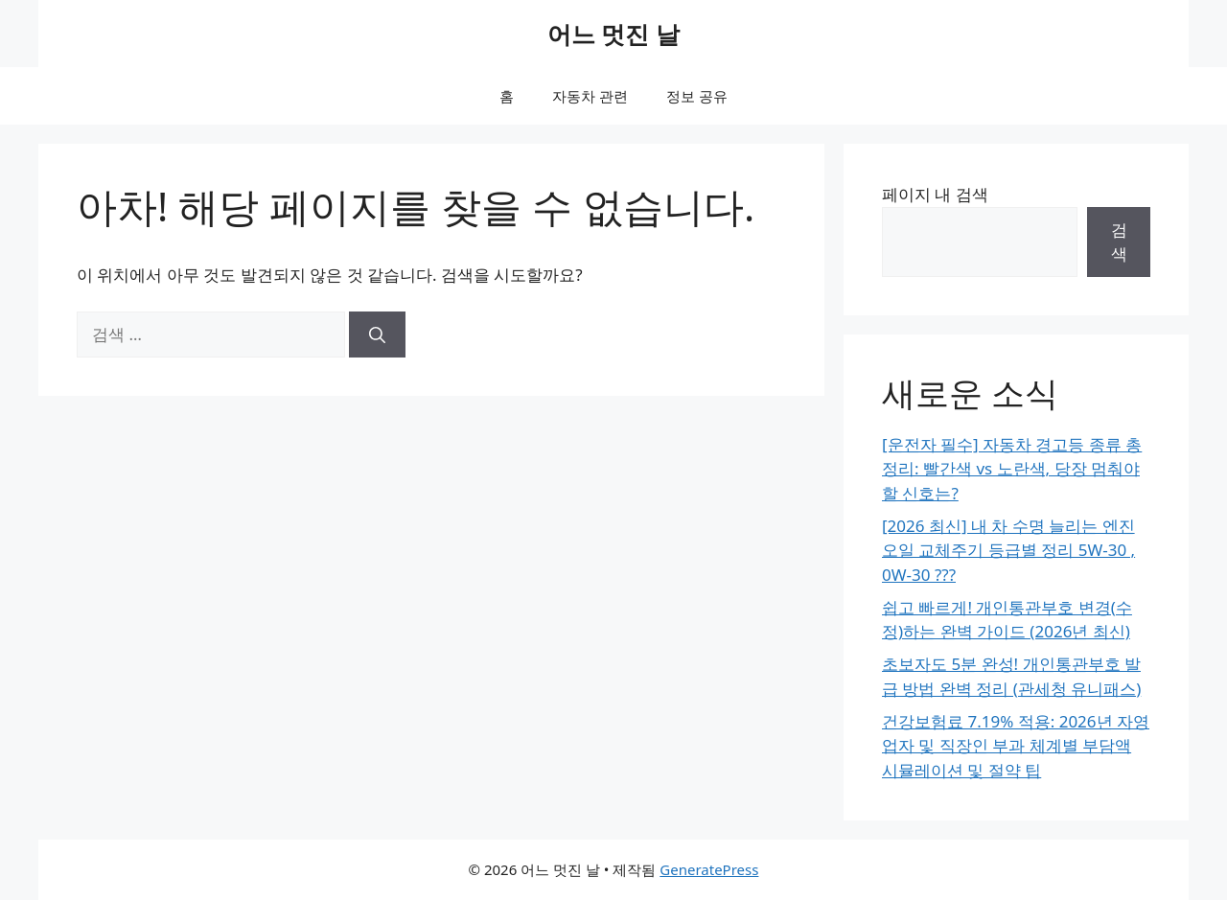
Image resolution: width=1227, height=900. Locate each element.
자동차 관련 (590, 95)
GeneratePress (709, 869)
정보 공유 (697, 95)
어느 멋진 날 (613, 33)
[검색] (377, 335)
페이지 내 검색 (935, 194)
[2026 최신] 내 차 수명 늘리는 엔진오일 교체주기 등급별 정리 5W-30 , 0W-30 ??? (1008, 550)
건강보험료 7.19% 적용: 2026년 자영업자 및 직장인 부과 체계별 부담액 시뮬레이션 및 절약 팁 (1015, 745)
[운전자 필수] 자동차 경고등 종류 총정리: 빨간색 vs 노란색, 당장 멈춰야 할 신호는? (1012, 468)
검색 (1119, 242)
